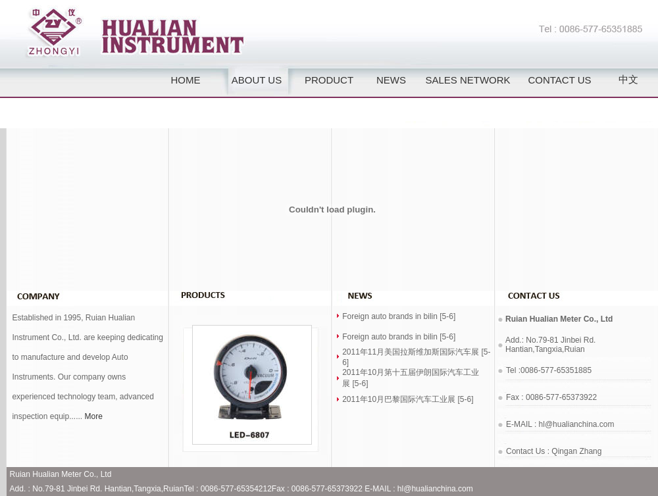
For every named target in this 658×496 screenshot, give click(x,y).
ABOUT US (257, 80)
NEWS (391, 80)
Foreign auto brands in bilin (390, 316)
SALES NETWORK (467, 80)
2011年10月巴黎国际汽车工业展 (398, 399)
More (94, 416)
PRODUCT (329, 80)
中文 (628, 79)
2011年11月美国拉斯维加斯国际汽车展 (410, 352)
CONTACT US (559, 80)
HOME (186, 80)
